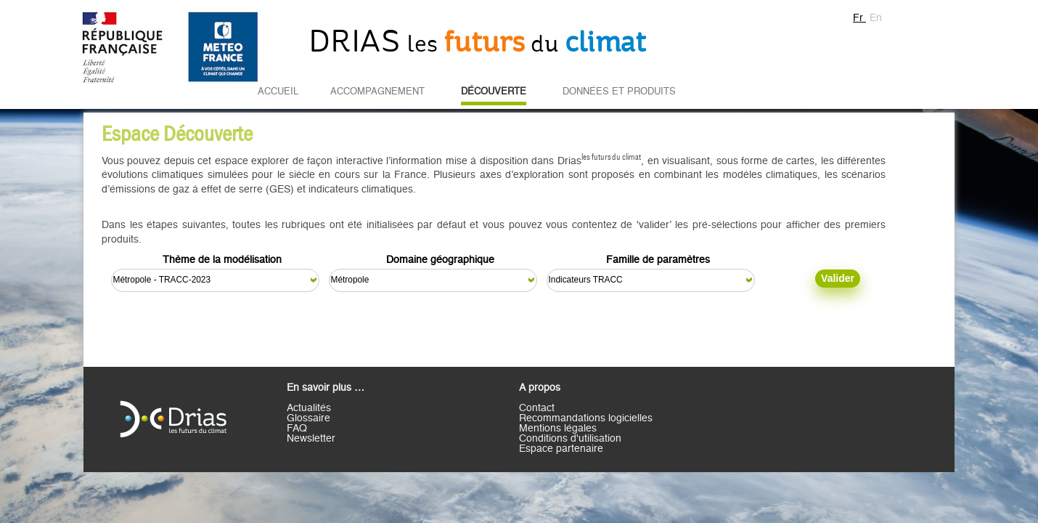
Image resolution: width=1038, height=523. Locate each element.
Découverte (493, 91)
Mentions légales (558, 428)
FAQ (297, 428)
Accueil (278, 91)
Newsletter (311, 439)
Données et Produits (619, 91)
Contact (537, 408)
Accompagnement (377, 91)
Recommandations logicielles (586, 418)
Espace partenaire (561, 449)
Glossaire (308, 418)
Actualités (309, 408)
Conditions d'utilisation (570, 439)
